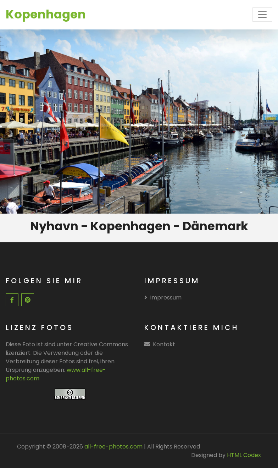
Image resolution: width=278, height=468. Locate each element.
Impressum (163, 297)
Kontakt (164, 344)
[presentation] (10, 136)
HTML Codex (244, 455)
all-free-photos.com (113, 446)
